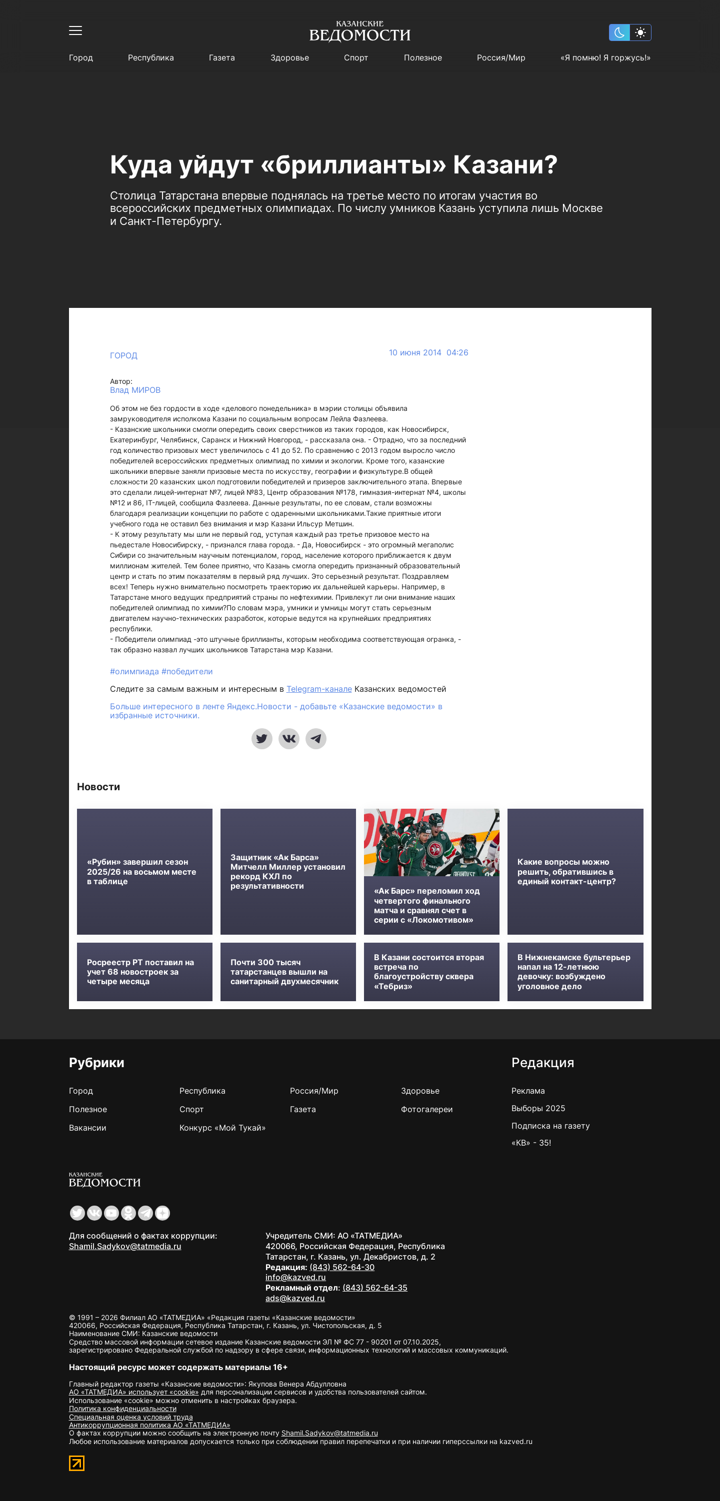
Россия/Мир (501, 57)
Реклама (528, 1091)
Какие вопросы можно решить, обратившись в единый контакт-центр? (567, 871)
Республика (151, 57)
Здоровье (289, 57)
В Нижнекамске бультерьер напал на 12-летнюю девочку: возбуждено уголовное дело (574, 972)
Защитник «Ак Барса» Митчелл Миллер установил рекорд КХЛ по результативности (288, 872)
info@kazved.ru (296, 1277)
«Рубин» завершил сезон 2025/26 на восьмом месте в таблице (141, 871)
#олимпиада (136, 671)
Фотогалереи (427, 1109)
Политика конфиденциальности (122, 1408)
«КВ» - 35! (531, 1143)
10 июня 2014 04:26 (428, 352)
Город (81, 57)
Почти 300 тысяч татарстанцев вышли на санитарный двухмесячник (284, 972)
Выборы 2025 (539, 1108)
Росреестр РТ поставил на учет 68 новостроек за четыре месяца (140, 972)
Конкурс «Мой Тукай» (223, 1128)
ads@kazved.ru (295, 1298)
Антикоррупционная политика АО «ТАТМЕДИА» (149, 1425)
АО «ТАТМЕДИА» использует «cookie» (134, 1392)
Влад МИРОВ (135, 390)
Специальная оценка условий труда (131, 1417)
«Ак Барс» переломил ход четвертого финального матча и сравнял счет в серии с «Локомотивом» (427, 905)
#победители (187, 671)
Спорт (356, 57)
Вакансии (87, 1128)
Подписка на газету (551, 1126)
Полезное (423, 57)
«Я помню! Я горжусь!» (605, 57)
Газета (222, 57)
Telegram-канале (319, 689)
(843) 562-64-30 (342, 1267)
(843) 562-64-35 (375, 1288)
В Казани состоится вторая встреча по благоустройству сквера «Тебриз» (429, 972)
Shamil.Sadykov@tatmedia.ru (125, 1246)
